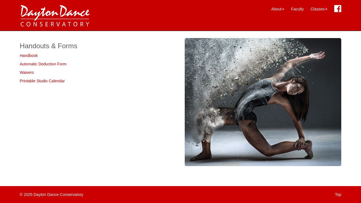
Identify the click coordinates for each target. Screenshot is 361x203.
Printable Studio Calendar (42, 81)
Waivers (27, 72)
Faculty (297, 9)
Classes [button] (319, 9)
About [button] (277, 9)
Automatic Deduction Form (43, 64)
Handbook (29, 55)
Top (338, 194)
